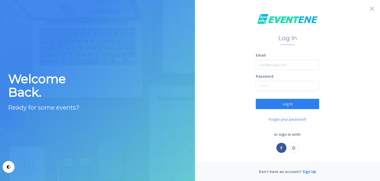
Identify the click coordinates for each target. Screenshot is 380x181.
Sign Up (309, 171)
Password (264, 76)
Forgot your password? (287, 119)
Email (261, 55)
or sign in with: (287, 134)
